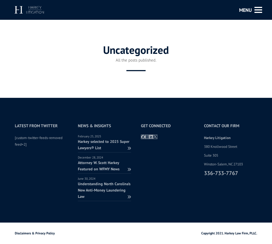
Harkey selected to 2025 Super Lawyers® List (104, 144)
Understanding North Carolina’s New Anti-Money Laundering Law (104, 190)
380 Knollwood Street (220, 146)
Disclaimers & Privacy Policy (35, 233)
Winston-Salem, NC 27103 (223, 164)
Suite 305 (211, 155)
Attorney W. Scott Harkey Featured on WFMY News (104, 165)
